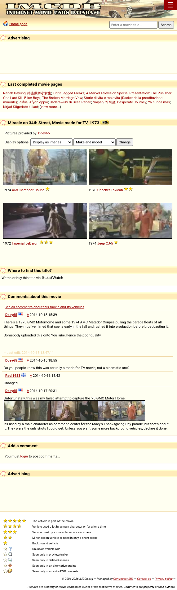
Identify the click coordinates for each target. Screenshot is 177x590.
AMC (16, 190)
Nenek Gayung (14, 93)
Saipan (98, 102)
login (24, 456)
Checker (103, 190)
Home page (18, 24)
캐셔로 (110, 102)
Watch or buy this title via (32, 278)
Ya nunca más (159, 102)
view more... (50, 107)
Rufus (23, 102)
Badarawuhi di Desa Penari (70, 102)
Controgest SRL (123, 578)
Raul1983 (12, 375)
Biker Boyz (32, 98)
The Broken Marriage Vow (62, 98)
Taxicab (117, 190)
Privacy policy (163, 578)
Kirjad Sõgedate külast (20, 107)
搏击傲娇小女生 (39, 93)
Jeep (101, 243)
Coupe (39, 190)
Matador (27, 190)
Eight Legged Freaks (68, 93)
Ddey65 (44, 133)
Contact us (144, 578)
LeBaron (31, 243)
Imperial (18, 243)
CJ (108, 243)
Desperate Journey (131, 102)
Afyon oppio (38, 102)
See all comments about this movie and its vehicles (44, 307)
